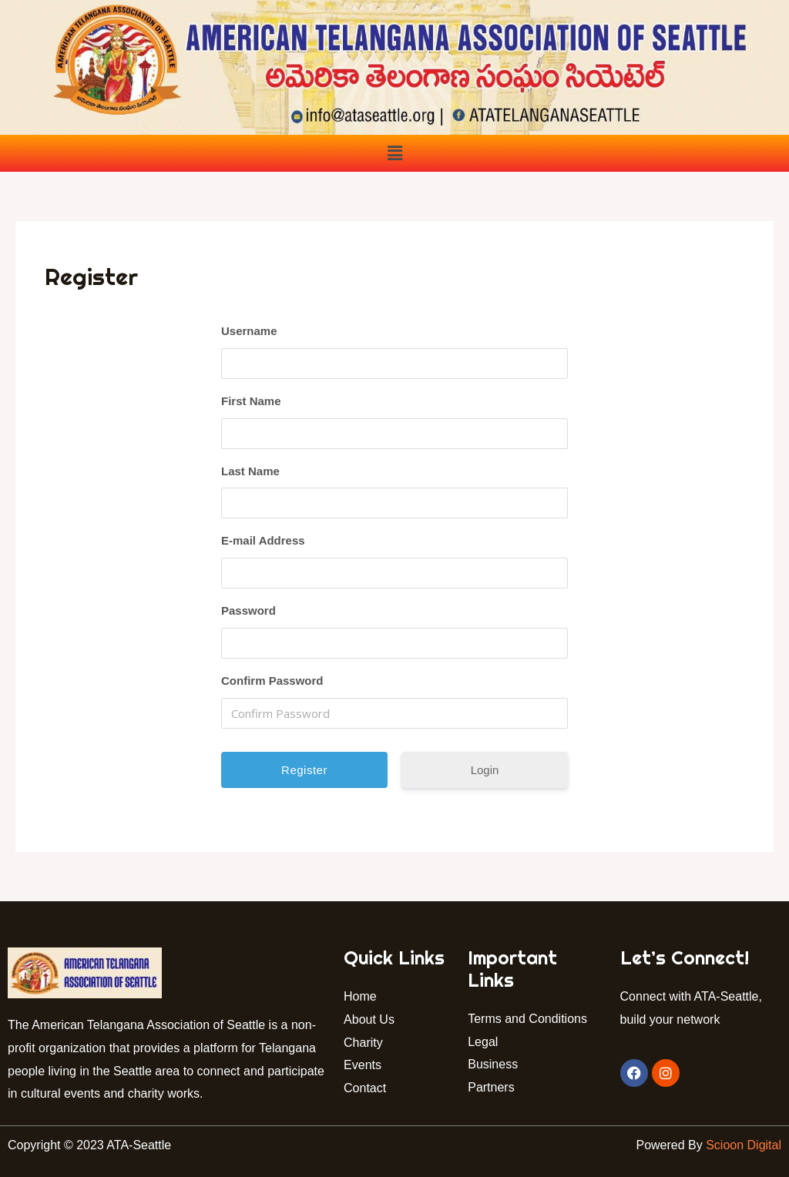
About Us (369, 1019)
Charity (363, 1042)
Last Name (250, 471)
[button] (394, 153)
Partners (493, 1087)
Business (493, 1064)
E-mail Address (263, 540)
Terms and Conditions (527, 1018)
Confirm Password (272, 680)
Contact (368, 1088)
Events (362, 1064)
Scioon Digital (743, 1145)
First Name (251, 400)
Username (249, 330)
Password (248, 610)
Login (485, 769)
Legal (483, 1041)
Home (360, 996)
